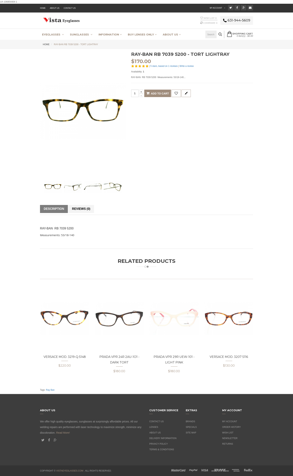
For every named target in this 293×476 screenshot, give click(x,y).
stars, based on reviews (164, 66)
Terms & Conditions (161, 449)
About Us (155, 432)
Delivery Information (162, 438)
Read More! (63, 432)
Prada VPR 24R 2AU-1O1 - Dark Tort (119, 359)
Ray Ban (50, 390)
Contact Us (70, 8)
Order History (231, 427)
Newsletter (230, 438)
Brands (190, 421)
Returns (227, 444)
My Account (229, 421)
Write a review (187, 66)
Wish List (227, 432)
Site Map (191, 432)
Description (54, 208)
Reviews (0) (81, 208)
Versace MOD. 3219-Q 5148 (65, 357)
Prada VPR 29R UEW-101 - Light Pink (174, 359)
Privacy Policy (158, 444)
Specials (191, 427)
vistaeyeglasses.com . (70, 470)
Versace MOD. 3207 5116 (229, 357)
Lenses (153, 427)
